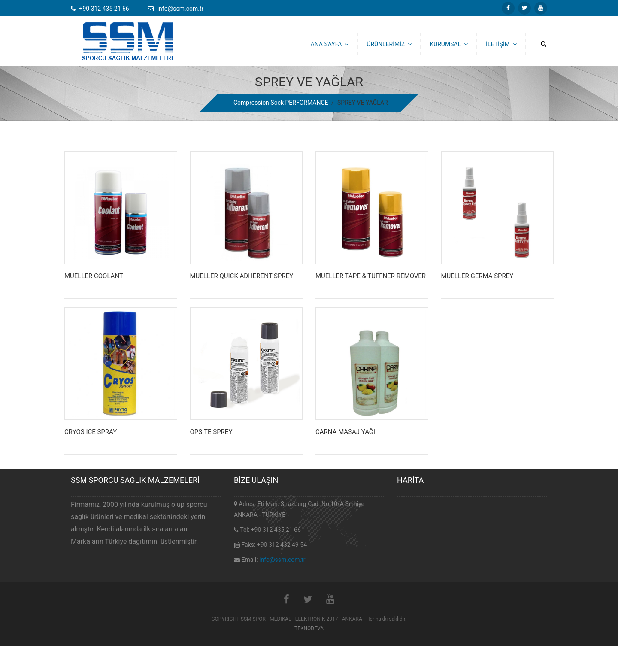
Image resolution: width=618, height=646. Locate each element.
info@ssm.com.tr (282, 559)
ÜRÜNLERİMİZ (389, 44)
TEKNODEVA (309, 628)
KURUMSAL (449, 44)
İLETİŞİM (501, 44)
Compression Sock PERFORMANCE (280, 102)
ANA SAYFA (330, 44)
